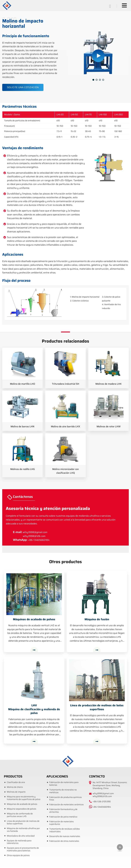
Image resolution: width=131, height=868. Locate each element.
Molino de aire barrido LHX (65, 426)
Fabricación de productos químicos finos (65, 798)
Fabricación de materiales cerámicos (66, 804)
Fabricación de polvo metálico (63, 816)
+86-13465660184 (38, 540)
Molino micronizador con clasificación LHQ (65, 471)
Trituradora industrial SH (65, 384)
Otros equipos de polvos (18, 855)
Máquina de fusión (97, 619)
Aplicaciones (57, 776)
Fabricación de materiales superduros (61, 823)
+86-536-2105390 (102, 801)
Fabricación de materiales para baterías (63, 784)
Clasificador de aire (16, 782)
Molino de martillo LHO (22, 384)
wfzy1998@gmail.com (35, 532)
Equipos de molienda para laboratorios (19, 842)
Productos (13, 776)
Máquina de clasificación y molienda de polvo (34, 709)
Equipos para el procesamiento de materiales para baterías (23, 849)
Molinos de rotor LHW (109, 426)
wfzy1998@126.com (34, 536)
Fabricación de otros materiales (64, 841)
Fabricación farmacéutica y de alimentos (63, 811)
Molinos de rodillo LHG (22, 469)
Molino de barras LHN (22, 426)
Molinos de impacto (16, 791)
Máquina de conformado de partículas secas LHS (20, 815)
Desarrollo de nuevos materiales (64, 836)
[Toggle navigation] (124, 5)
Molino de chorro (15, 787)
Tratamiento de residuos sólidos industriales (64, 830)
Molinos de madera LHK (108, 384)
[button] (93, 80)
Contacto (97, 776)
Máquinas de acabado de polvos (34, 619)
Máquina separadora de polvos (21, 808)
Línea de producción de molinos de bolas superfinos (97, 707)
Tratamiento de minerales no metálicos (63, 791)
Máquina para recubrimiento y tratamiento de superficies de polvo (23, 798)
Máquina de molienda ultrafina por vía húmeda (23, 830)
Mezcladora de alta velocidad (21, 835)
